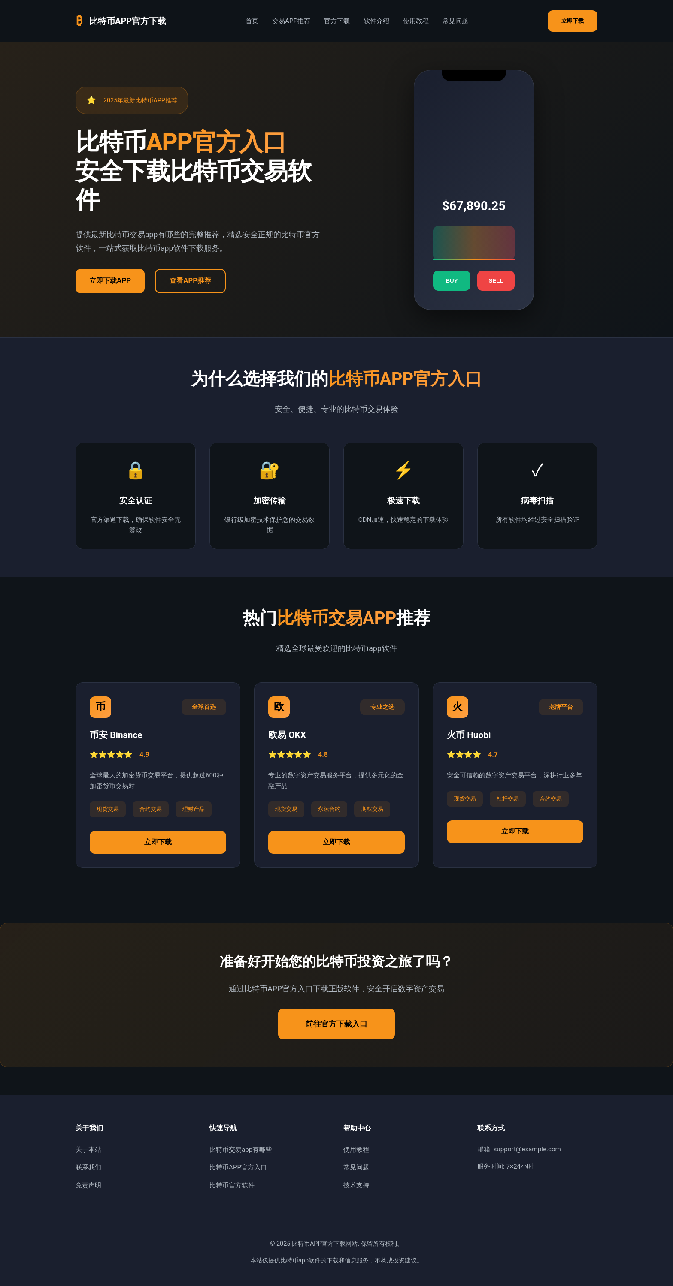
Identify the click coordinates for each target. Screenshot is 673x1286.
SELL (495, 280)
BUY (452, 280)
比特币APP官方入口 (238, 1167)
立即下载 (572, 21)
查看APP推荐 (190, 280)
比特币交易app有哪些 (240, 1149)
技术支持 (356, 1185)
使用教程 (416, 21)
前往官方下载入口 (336, 1024)
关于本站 (88, 1149)
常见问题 (455, 21)
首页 (252, 21)
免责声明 (88, 1185)
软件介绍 (376, 21)
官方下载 (337, 21)
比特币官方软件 (232, 1185)
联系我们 (88, 1167)
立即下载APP (110, 280)
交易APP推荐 (291, 21)
